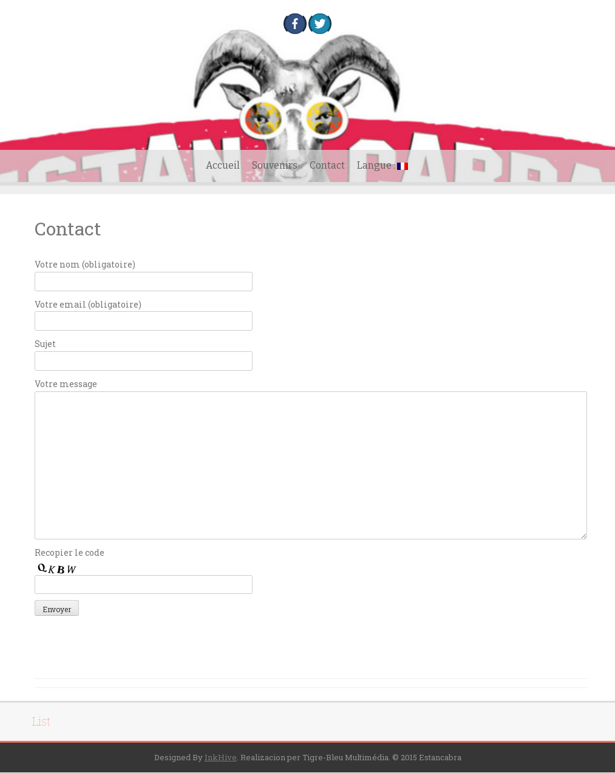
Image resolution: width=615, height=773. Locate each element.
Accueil (223, 165)
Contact (327, 165)
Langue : (382, 165)
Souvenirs (274, 165)
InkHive (221, 757)
